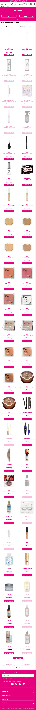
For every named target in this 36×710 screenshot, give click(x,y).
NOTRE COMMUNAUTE (6, 695)
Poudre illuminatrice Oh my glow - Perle (27, 335)
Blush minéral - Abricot (9, 283)
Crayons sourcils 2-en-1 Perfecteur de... (27, 413)
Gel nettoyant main (9, 569)
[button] (17, 19)
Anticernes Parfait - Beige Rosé (27, 205)
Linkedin (23, 684)
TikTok (16, 684)
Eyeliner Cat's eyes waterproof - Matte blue (27, 439)
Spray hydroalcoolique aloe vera (9, 517)
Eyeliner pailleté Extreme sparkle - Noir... (9, 439)
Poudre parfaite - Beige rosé (27, 257)
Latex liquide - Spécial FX (27, 491)
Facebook (12, 684)
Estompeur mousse (9, 49)
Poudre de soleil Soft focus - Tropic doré (9, 413)
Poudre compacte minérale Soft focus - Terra (9, 387)
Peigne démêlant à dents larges (9, 465)
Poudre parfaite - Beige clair (9, 257)
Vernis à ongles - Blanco (9, 179)
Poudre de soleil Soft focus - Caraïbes (27, 387)
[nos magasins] (24, 4)
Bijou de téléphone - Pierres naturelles (9, 75)
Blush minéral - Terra (9, 309)
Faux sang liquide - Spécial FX (27, 465)
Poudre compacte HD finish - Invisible (27, 309)
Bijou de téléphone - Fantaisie (27, 75)
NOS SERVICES (5, 699)
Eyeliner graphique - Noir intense (27, 153)
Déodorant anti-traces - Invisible (9, 127)
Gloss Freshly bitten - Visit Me (27, 569)
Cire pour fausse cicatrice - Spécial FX (9, 491)
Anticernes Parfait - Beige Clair (9, 205)
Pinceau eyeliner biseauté (27, 49)
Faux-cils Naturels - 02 (27, 179)
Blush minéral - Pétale (27, 283)
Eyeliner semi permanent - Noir (9, 153)
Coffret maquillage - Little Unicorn (27, 101)
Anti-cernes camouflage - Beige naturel (27, 543)
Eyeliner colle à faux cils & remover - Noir (9, 101)
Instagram (20, 684)
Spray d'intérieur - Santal (27, 127)
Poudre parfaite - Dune (27, 231)
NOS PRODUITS (5, 691)
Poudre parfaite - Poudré (9, 231)
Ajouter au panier (9, 54)
